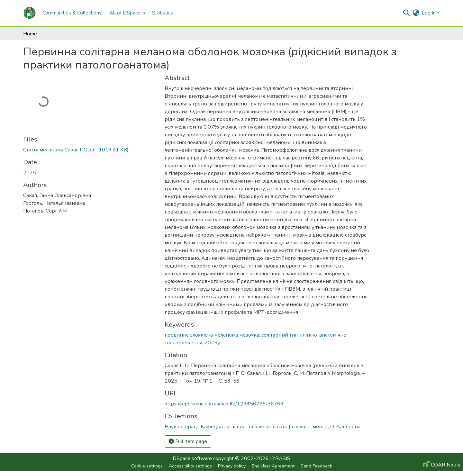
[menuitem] (127, 13)
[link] (90, 150)
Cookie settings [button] (147, 466)
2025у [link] (212, 342)
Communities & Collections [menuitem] (72, 12)
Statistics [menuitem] (162, 12)
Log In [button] (429, 12)
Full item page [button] (188, 441)
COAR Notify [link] (441, 464)
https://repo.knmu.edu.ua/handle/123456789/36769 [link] (224, 403)
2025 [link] (29, 172)
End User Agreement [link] (273, 466)
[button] (29, 12)
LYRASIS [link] (280, 458)
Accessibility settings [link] (190, 466)
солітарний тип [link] (279, 335)
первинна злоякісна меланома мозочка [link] (212, 335)
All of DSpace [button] (125, 12)
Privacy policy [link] (232, 466)
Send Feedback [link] (316, 466)
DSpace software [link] (192, 458)
